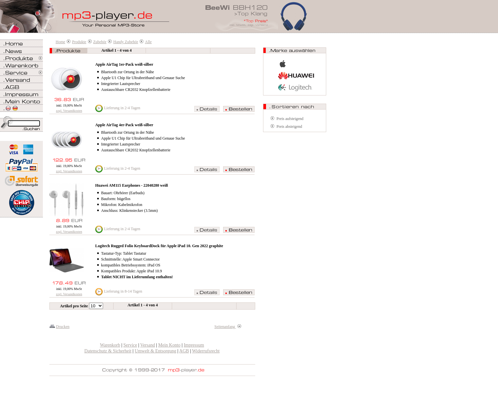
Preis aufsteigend (289, 118)
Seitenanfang (227, 326)
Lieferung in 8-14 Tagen (123, 291)
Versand (147, 345)
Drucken (62, 326)
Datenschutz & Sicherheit (108, 351)
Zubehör (100, 42)
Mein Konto (169, 345)
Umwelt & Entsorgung (155, 351)
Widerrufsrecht (206, 351)
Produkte (79, 42)
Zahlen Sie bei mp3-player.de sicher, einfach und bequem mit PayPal (21, 162)
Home (60, 42)
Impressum (194, 345)
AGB (184, 351)
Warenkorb (110, 345)
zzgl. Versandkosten (69, 110)
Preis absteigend (289, 126)
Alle (148, 42)
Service (130, 345)
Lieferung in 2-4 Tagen (122, 108)
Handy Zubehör (125, 42)
